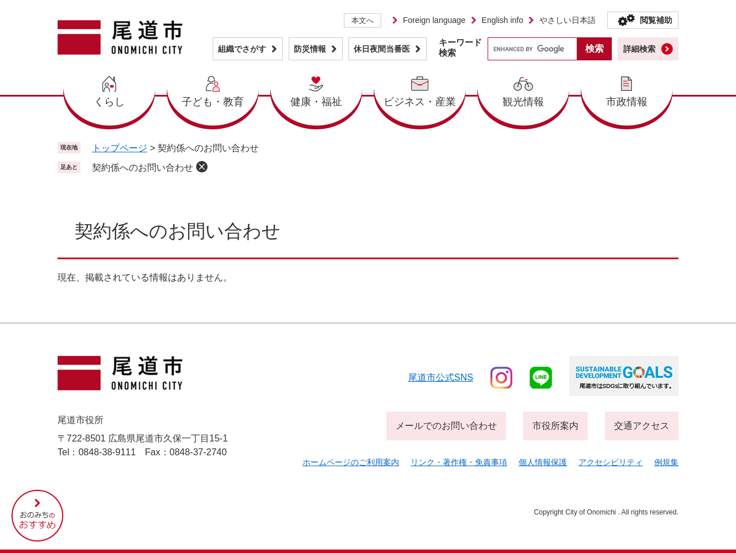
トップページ (119, 148)
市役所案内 (555, 426)
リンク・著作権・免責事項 (459, 462)
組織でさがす (242, 48)
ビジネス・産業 (420, 101)
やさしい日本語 (567, 20)
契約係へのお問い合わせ (142, 167)
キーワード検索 (460, 47)
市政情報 (626, 101)
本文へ (362, 20)
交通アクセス (641, 426)
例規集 (666, 462)
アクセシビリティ (610, 462)
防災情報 (310, 48)
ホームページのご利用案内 (350, 462)
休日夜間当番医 (382, 48)
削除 (202, 166)
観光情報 (523, 101)
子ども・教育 (213, 101)
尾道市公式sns (440, 377)
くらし (109, 101)
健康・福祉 (316, 101)
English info (502, 20)
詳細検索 (639, 48)
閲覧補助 (656, 20)
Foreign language (434, 20)
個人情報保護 (543, 462)
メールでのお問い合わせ (446, 426)
